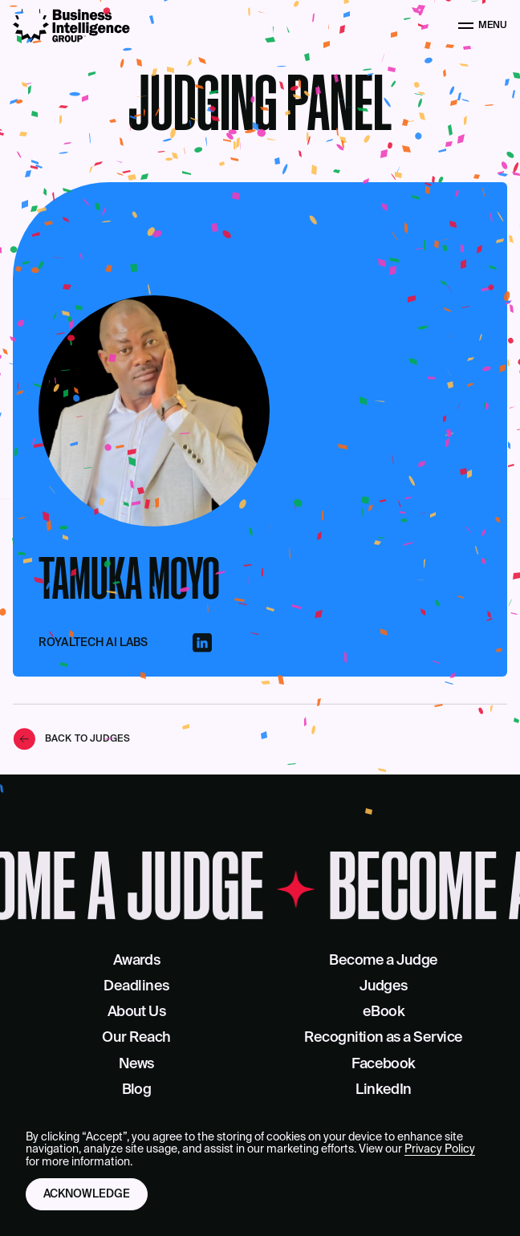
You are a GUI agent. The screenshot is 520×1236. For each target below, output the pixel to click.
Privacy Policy (439, 1149)
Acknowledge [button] (86, 1194)
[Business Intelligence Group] (71, 26)
